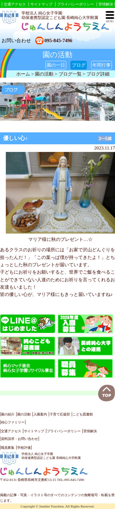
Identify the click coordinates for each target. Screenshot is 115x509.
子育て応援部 (60, 414)
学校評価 (24, 447)
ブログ (79, 65)
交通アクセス (15, 4)
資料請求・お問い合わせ (19, 439)
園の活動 (24, 414)
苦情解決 (105, 4)
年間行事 (101, 65)
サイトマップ (41, 4)
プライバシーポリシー (75, 4)
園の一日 (56, 65)
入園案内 (40, 414)
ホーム (23, 73)
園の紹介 (7, 414)
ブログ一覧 (70, 73)
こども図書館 (83, 414)
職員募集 (7, 447)
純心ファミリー (13, 422)
